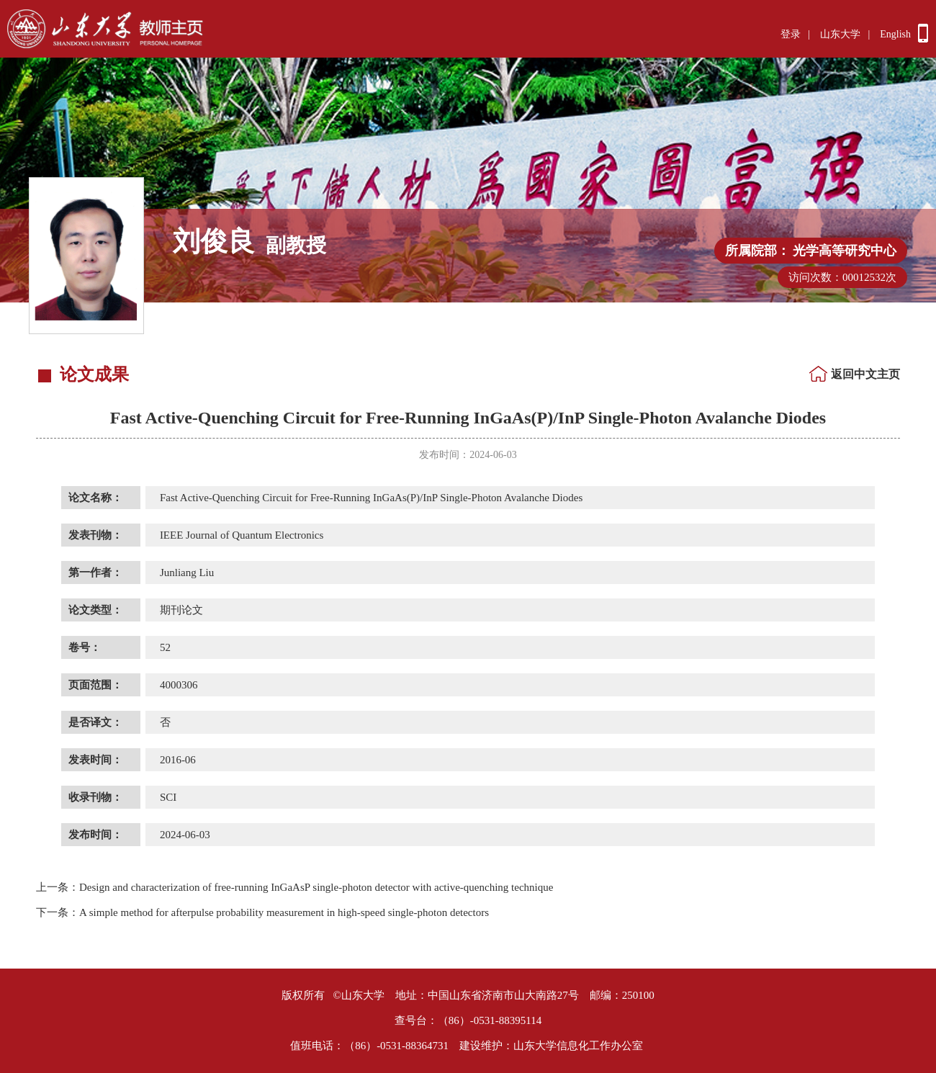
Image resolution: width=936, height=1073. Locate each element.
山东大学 (840, 34)
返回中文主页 (865, 374)
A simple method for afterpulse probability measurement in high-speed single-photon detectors (262, 912)
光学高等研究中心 (844, 250)
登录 (790, 34)
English (895, 34)
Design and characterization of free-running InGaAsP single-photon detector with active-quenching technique (294, 887)
